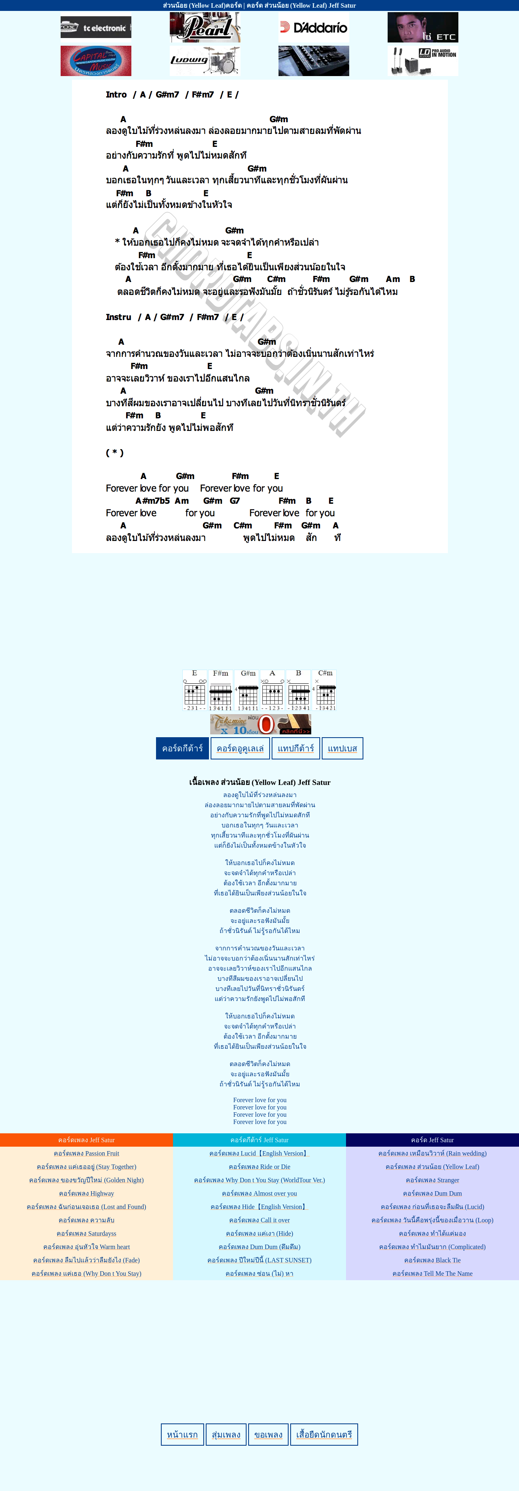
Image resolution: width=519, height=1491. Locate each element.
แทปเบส (342, 748)
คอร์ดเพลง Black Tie (432, 1260)
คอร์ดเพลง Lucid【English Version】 (259, 1153)
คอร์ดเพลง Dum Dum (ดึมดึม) (260, 1246)
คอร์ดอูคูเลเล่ (240, 748)
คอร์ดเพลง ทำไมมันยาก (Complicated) (432, 1246)
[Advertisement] (260, 1338)
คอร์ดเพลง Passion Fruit (86, 1153)
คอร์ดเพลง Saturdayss (86, 1233)
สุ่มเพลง (226, 1434)
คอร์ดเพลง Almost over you (259, 1193)
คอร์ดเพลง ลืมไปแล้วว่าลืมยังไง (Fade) (86, 1260)
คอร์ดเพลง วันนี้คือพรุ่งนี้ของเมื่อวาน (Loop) (432, 1220)
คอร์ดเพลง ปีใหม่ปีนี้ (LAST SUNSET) (259, 1260)
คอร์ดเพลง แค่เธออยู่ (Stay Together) (86, 1166)
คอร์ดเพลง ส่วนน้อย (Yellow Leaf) (432, 1166)
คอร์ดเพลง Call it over (259, 1220)
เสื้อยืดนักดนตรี (324, 1434)
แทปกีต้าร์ (296, 748)
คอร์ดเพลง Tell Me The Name (432, 1273)
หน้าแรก (182, 1434)
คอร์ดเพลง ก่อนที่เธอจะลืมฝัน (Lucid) (432, 1206)
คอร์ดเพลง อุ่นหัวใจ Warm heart (86, 1246)
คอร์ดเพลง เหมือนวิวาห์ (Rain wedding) (432, 1153)
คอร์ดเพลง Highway (86, 1193)
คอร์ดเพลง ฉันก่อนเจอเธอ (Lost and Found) (86, 1206)
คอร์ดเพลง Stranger (432, 1180)
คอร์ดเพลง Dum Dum (432, 1193)
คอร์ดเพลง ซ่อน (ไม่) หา (259, 1273)
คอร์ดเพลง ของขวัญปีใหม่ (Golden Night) (86, 1180)
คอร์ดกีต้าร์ (182, 748)
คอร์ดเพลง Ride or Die (260, 1166)
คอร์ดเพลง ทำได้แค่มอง (432, 1233)
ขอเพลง (268, 1434)
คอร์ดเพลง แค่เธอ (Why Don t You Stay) (86, 1273)
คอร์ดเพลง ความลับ (86, 1220)
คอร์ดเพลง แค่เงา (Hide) (259, 1233)
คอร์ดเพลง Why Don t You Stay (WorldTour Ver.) (259, 1180)
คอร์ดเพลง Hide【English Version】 (260, 1206)
